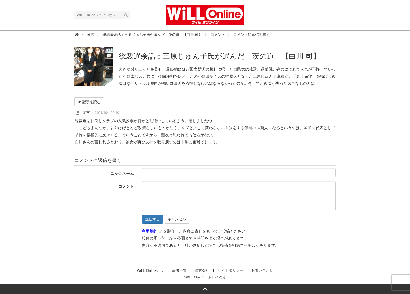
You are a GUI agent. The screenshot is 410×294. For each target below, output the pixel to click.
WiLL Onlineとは (150, 270)
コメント (126, 186)
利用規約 (149, 231)
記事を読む (89, 102)
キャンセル (177, 219)
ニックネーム (122, 173)
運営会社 (202, 270)
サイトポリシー (230, 270)
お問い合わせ (262, 270)
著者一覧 (179, 270)
